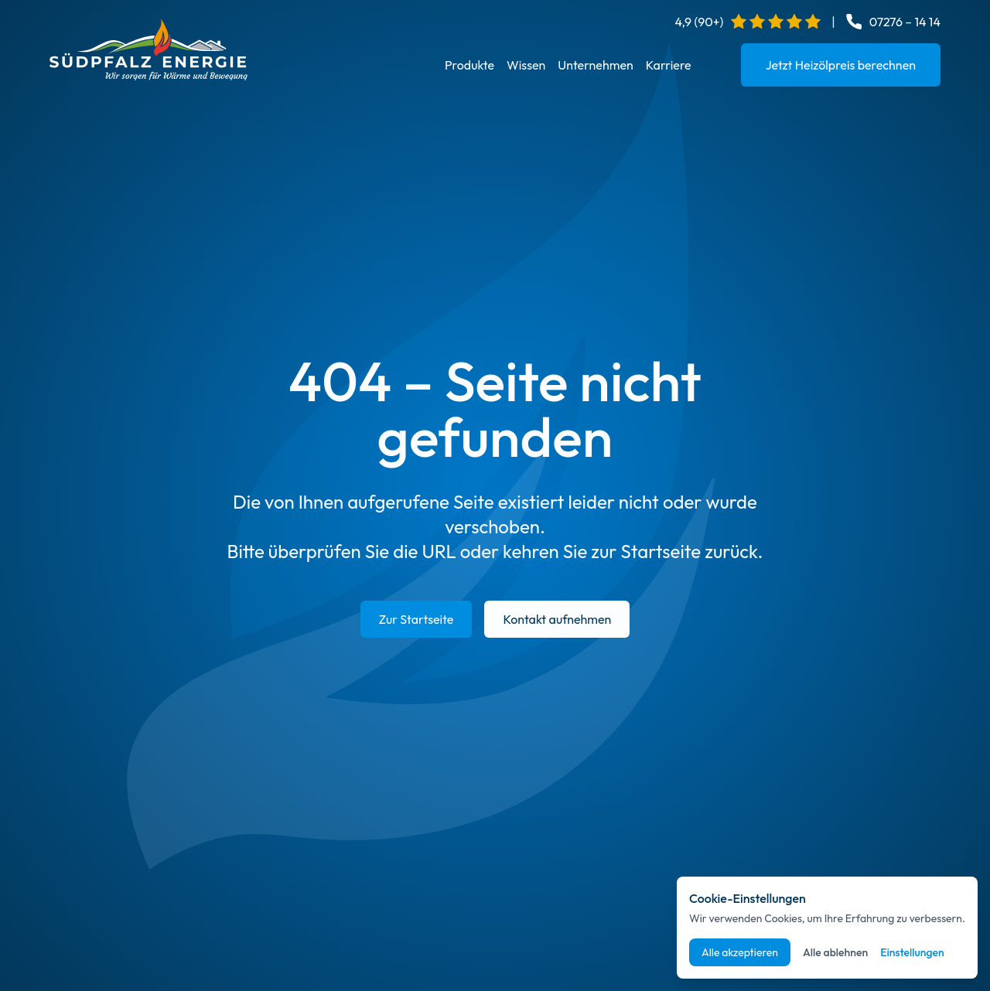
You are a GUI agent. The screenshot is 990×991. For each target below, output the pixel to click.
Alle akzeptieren (740, 952)
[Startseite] (149, 50)
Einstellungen (912, 952)
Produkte (469, 65)
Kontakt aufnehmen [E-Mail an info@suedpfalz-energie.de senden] (557, 619)
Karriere (668, 65)
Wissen (526, 65)
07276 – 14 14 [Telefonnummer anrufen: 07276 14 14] (904, 21)
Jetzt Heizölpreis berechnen (841, 65)
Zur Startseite (416, 619)
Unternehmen (595, 65)
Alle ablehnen (835, 952)
